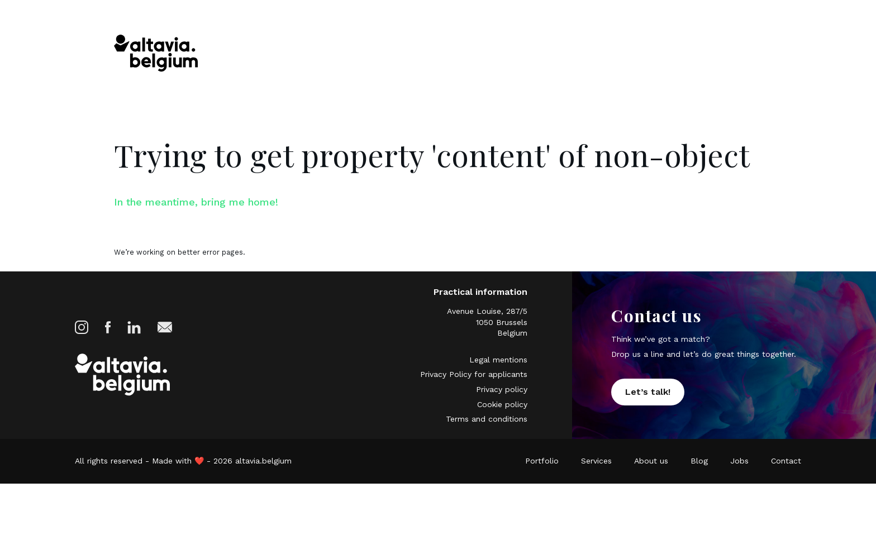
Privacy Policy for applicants (473, 392)
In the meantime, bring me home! (225, 204)
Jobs (691, 54)
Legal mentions (498, 379)
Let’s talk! (647, 405)
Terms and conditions (486, 431)
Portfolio (477, 54)
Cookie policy (502, 418)
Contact (742, 54)
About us (599, 54)
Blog (650, 54)
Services (537, 54)
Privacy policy (501, 405)
